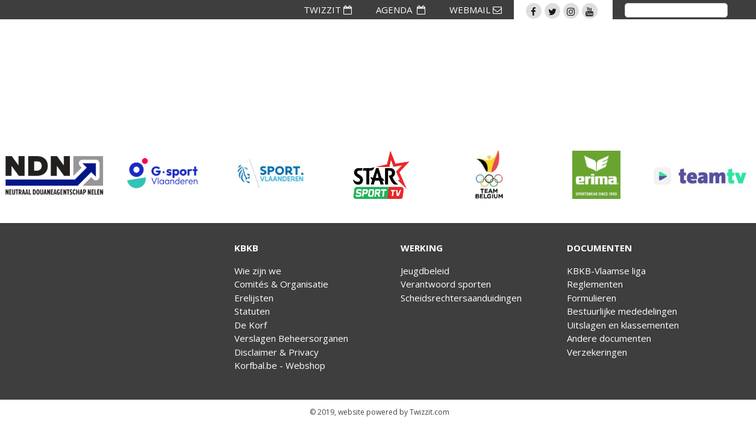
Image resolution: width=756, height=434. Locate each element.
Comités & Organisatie (281, 284)
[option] (54, 175)
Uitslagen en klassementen (623, 325)
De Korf (250, 325)
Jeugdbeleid (425, 271)
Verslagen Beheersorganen (291, 338)
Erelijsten (253, 298)
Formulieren (591, 298)
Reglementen (595, 284)
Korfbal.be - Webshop (279, 365)
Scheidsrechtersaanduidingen (461, 298)
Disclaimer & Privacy (276, 352)
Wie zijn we (257, 271)
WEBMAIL (475, 10)
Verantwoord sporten (446, 284)
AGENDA (400, 10)
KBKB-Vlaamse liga (606, 271)
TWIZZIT (328, 10)
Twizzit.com (429, 412)
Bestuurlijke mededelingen (622, 311)
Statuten (252, 311)
